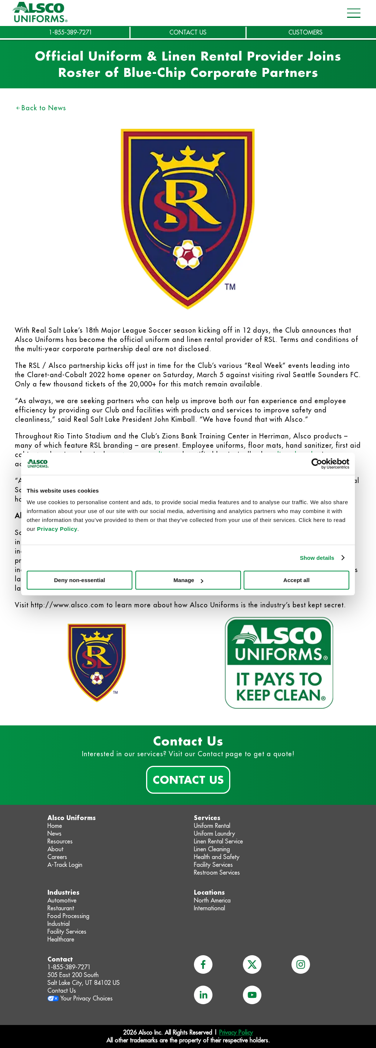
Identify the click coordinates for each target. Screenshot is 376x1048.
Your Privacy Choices (86, 998)
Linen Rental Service (218, 841)
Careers (57, 857)
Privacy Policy (57, 529)
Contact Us (188, 779)
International (209, 908)
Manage (188, 580)
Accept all (296, 580)
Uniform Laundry (214, 833)
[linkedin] (203, 995)
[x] (252, 964)
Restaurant (60, 908)
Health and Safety (217, 857)
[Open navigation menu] (351, 13)
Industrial (58, 923)
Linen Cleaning (212, 849)
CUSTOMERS (305, 32)
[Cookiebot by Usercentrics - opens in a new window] (316, 463)
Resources (60, 841)
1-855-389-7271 (70, 32)
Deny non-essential (79, 580)
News (54, 833)
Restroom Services (217, 872)
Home (54, 825)
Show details (317, 558)
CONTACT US (188, 32)
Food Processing (68, 916)
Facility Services (213, 864)
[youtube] (252, 995)
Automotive (61, 900)
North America (212, 900)
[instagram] (300, 964)
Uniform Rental (212, 825)
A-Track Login (64, 864)
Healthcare (60, 939)
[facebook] (203, 964)
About (55, 849)
